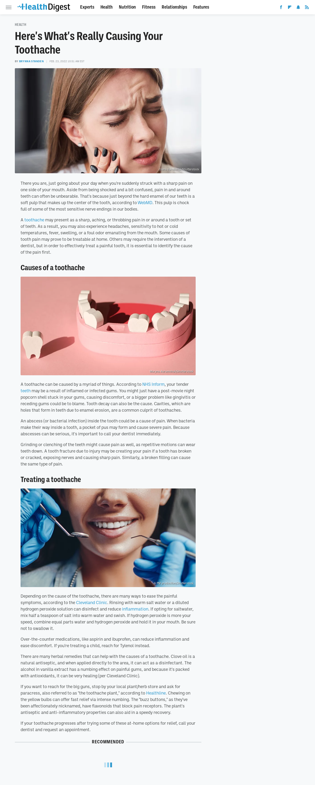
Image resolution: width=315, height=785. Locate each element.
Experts (87, 7)
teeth (26, 390)
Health (106, 7)
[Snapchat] (298, 8)
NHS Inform (153, 384)
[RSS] (306, 8)
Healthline (156, 692)
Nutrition (127, 7)
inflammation (135, 608)
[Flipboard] (289, 8)
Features (201, 7)
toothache (34, 219)
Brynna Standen (31, 61)
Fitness (148, 7)
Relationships (174, 7)
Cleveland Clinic (91, 602)
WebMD (145, 202)
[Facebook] (281, 8)
